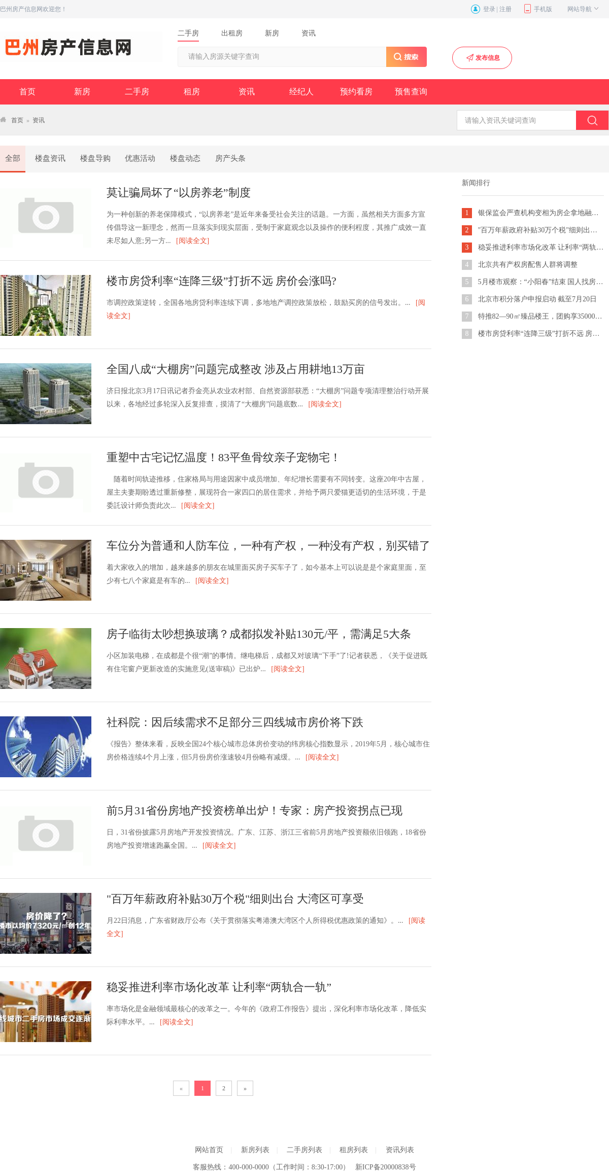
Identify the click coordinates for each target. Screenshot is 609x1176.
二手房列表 (304, 1150)
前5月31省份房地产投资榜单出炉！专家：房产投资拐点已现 (254, 810)
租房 (192, 91)
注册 (505, 9)
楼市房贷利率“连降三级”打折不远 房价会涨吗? (221, 280)
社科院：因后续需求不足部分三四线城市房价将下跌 (235, 722)
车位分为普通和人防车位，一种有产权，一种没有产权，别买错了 (268, 545)
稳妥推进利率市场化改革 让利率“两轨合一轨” (219, 987)
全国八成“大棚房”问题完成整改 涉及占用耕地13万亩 (236, 369)
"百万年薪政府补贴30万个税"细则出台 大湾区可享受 (235, 898)
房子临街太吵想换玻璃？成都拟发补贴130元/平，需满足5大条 (259, 634)
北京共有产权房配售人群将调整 (528, 264)
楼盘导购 (95, 158)
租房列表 (354, 1150)
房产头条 (230, 158)
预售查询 (411, 91)
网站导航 (584, 9)
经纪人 (301, 91)
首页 (27, 91)
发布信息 (482, 57)
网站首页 (209, 1150)
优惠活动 (140, 158)
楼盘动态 (185, 158)
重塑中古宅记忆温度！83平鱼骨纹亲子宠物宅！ (224, 457)
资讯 (247, 91)
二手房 (137, 91)
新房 (82, 91)
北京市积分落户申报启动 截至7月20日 (537, 299)
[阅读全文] (192, 241)
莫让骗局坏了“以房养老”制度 (179, 192)
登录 (489, 9)
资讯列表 (400, 1150)
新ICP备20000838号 (385, 1167)
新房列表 (255, 1150)
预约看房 (356, 91)
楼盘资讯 (50, 158)
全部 (12, 158)
